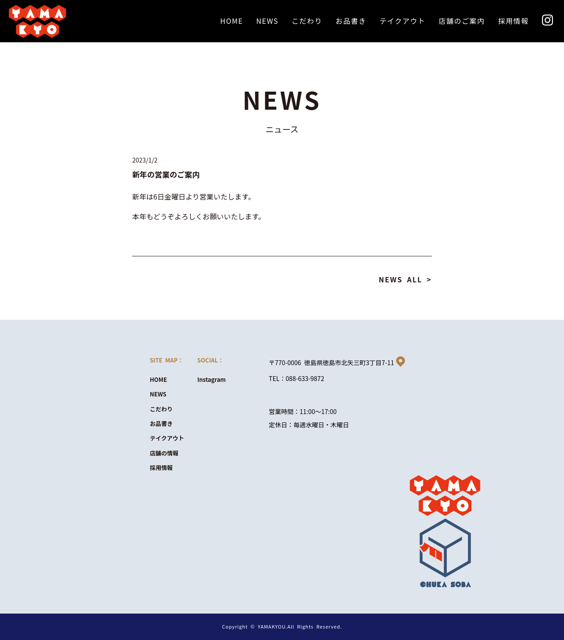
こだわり (161, 409)
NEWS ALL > (405, 279)
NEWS (158, 394)
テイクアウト (167, 438)
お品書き (161, 423)
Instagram (211, 379)
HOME (158, 379)
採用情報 (161, 467)
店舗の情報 (164, 453)
